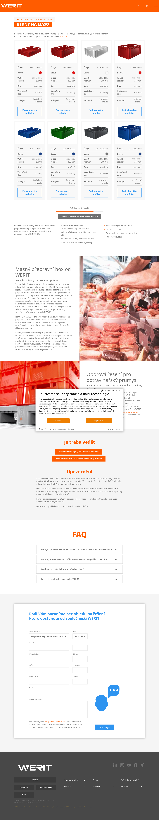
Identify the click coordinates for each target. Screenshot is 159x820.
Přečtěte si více (66, 36)
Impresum (24, 787)
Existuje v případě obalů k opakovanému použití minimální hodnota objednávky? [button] (79, 549)
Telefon (31, 688)
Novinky (96, 786)
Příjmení (76, 654)
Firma (31, 643)
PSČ (31, 665)
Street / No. (33, 677)
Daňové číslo (77, 643)
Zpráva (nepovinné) (35, 699)
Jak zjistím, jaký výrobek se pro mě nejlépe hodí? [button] (79, 569)
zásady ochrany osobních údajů (55, 722)
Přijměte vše (99, 420)
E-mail (75, 677)
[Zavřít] (120, 390)
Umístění (76, 665)
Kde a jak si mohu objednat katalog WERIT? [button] (79, 579)
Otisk (41, 429)
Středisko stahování (129, 780)
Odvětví (67, 786)
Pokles (58, 420)
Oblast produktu (35, 631)
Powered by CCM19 (114, 429)
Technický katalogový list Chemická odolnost (79, 451)
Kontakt (35, 780)
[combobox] (49, 636)
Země (75, 631)
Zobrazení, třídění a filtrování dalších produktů (79, 216)
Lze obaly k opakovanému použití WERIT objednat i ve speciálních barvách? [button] (79, 559)
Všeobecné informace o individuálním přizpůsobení (79, 458)
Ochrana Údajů (46, 787)
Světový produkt (71, 780)
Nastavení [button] (71, 429)
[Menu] (156, 6)
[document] (80, 405)
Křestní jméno (34, 654)
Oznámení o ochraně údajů (55, 429)
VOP (24, 795)
